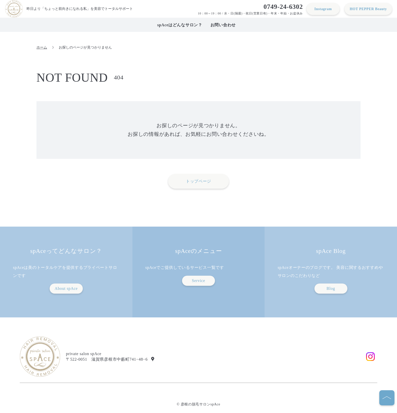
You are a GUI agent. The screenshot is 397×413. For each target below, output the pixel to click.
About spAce (66, 288)
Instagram (323, 9)
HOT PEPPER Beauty (368, 9)
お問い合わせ (223, 25)
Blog (331, 288)
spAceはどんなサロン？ (179, 25)
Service (198, 280)
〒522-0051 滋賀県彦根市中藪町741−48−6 (107, 359)
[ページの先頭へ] (386, 397)
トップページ (198, 181)
